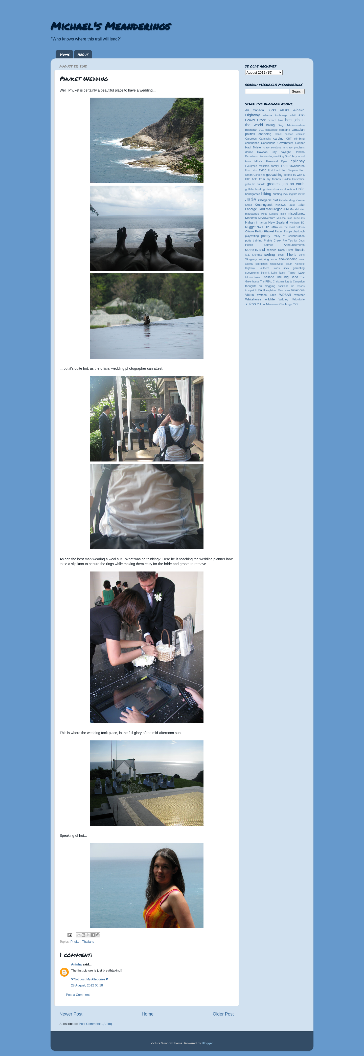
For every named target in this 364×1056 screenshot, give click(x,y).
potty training (253, 240)
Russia (300, 250)
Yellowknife (298, 299)
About (83, 54)
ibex (285, 193)
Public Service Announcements (275, 244)
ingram (293, 194)
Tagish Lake (296, 272)
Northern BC (297, 222)
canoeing (264, 134)
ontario (300, 227)
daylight (285, 151)
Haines (270, 189)
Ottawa (249, 231)
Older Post (223, 1014)
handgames (252, 193)
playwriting (252, 235)
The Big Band (287, 277)
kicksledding (287, 200)
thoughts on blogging (260, 286)
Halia (300, 189)
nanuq (263, 222)
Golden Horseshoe (293, 179)
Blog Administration (291, 125)
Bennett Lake (275, 120)
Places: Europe (283, 231)
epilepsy (298, 161)
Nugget (250, 227)
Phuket (75, 941)
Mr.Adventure (266, 217)
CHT (289, 138)
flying (262, 170)
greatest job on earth (286, 184)
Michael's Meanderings (110, 25)
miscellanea (296, 213)
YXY (295, 304)
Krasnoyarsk (263, 205)
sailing (269, 254)
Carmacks (265, 138)
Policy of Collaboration (289, 235)
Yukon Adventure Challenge (274, 304)
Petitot (259, 231)
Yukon (250, 304)
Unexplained (270, 290)
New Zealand (278, 222)
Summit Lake (269, 272)
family (275, 165)
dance (249, 151)
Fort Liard (274, 170)
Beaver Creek (255, 120)
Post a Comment (78, 995)
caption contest (295, 134)
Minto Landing (270, 213)
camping (284, 129)
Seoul (281, 254)
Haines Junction (285, 189)
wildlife (270, 299)
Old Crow (271, 227)
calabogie (271, 129)
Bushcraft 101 (254, 129)
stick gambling (294, 268)
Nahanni (251, 222)
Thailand (88, 941)
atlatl (292, 115)
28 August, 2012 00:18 (87, 985)
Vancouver (284, 290)
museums (299, 218)
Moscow (251, 218)
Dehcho (300, 151)
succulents (252, 272)
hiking (266, 193)
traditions (283, 286)
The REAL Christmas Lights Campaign (282, 281)
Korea (248, 205)
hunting (277, 193)
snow (273, 259)
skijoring (263, 259)
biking (270, 125)
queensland (255, 249)
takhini (249, 277)
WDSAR (285, 295)
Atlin (302, 115)
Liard (261, 209)
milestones (252, 213)
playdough (299, 231)
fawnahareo (297, 165)
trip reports (298, 286)
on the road (286, 227)
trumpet (249, 290)
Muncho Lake (284, 218)
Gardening (259, 174)
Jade (250, 199)
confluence (252, 142)
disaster (263, 156)
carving (278, 138)
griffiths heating (255, 189)
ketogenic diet (268, 200)
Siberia (291, 254)
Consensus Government (277, 142)
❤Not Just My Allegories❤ (89, 979)
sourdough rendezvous (269, 263)
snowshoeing (288, 259)
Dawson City (267, 151)
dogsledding (276, 156)
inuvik (301, 194)
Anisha (76, 964)
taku (257, 277)
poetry (265, 236)
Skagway (251, 259)
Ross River (285, 249)
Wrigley (283, 299)
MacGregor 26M (277, 209)
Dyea (284, 161)
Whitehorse (253, 299)
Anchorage (281, 115)
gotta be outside (255, 184)
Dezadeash (251, 156)
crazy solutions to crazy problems (284, 147)
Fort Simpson (290, 170)
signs (302, 254)
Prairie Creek (272, 240)
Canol (278, 134)
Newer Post (70, 1014)
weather (299, 294)
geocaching (274, 175)
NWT (260, 227)
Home (65, 54)
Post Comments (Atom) (95, 1024)
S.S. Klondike (253, 254)
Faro (284, 166)
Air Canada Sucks (260, 110)
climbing (299, 138)
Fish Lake (251, 170)
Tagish (282, 272)
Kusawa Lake (285, 204)
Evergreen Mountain (257, 166)
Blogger (207, 1043)
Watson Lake (266, 294)
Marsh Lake (297, 209)
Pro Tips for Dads (294, 240)
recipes (271, 249)
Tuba (258, 290)
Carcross (251, 138)
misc (283, 213)
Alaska (284, 110)
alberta (267, 115)
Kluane (300, 200)
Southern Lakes (269, 268)
